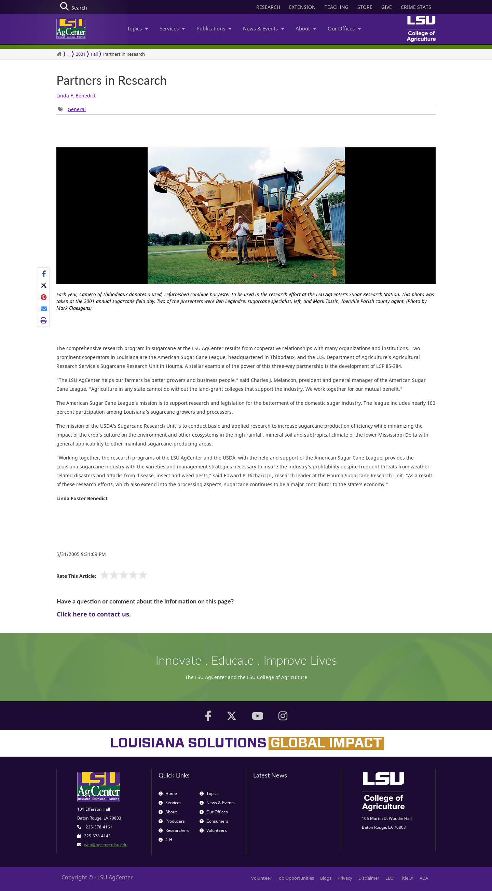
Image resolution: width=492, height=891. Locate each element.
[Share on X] (44, 285)
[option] (246, 232)
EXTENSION (302, 7)
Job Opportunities (295, 878)
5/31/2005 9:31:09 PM (81, 554)
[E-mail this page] (44, 309)
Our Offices (344, 28)
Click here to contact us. (94, 614)
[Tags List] (72, 109)
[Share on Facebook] (44, 273)
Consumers (214, 821)
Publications (213, 28)
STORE (364, 7)
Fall (94, 54)
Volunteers (213, 830)
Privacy (345, 878)
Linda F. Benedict (76, 95)
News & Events (263, 28)
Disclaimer (368, 878)
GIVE (386, 7)
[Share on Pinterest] (44, 297)
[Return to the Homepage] (59, 54)
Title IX (406, 878)
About (306, 28)
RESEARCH (268, 7)
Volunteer (261, 878)
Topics (137, 28)
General (77, 109)
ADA (424, 878)
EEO (389, 878)
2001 (80, 54)
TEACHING (336, 7)
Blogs (325, 878)
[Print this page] (44, 320)
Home (168, 793)
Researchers (174, 830)
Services (172, 28)
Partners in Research (111, 80)
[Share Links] (44, 297)
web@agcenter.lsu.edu (105, 845)
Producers (172, 821)
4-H (165, 839)
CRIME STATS (416, 7)
